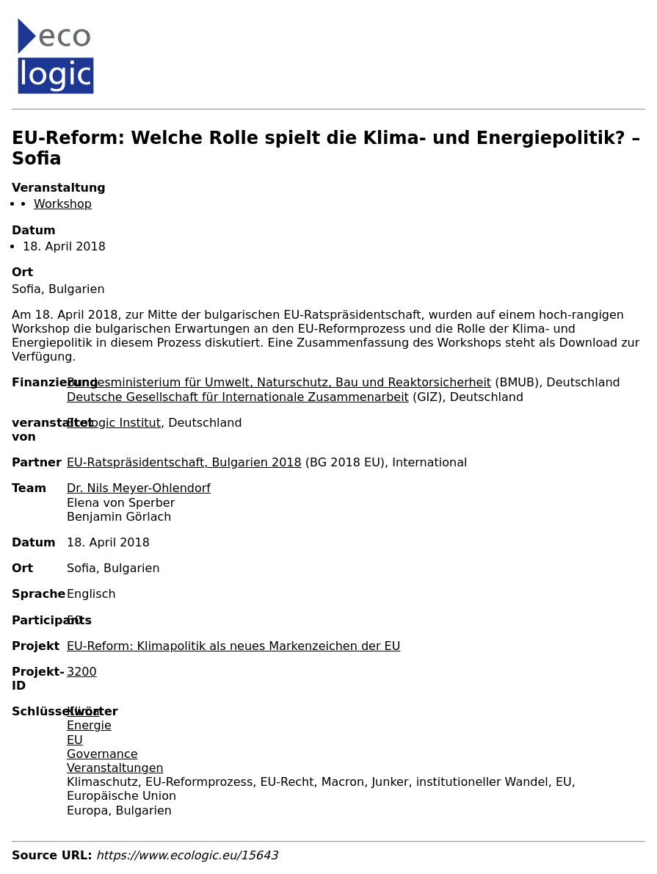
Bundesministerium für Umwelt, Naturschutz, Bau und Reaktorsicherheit (279, 382)
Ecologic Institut (114, 423)
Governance (102, 754)
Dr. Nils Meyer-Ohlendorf (139, 488)
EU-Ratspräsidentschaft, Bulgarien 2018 (184, 462)
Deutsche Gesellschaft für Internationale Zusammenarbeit (238, 397)
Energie (89, 725)
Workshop (63, 204)
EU (75, 740)
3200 (82, 672)
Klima (83, 711)
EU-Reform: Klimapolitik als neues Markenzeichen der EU (233, 646)
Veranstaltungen (115, 768)
